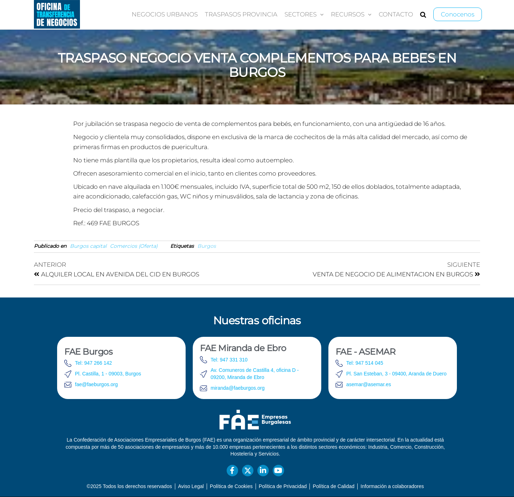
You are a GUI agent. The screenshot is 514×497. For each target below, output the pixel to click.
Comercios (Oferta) (134, 246)
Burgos (206, 246)
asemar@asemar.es (368, 384)
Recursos (347, 14)
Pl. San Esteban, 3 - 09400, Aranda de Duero (396, 374)
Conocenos (457, 14)
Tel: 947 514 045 (364, 363)
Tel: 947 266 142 (93, 363)
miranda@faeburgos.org (237, 388)
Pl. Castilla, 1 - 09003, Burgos (108, 374)
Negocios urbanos (165, 14)
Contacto (396, 14)
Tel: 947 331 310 (229, 360)
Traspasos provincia (241, 14)
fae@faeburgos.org (96, 384)
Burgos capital (88, 246)
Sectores (300, 14)
